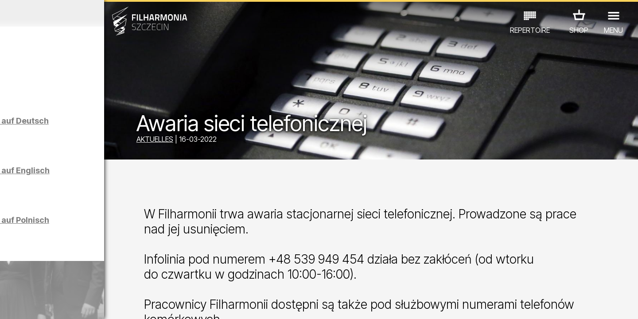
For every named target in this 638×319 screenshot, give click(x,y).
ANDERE (80, 280)
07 (87, 304)
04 (48, 304)
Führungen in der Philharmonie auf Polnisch (103, 232)
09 (113, 304)
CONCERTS (40, 268)
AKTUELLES (212, 140)
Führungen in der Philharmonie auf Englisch (104, 182)
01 (9, 304)
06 (74, 304)
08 (100, 304)
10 (125, 304)
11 (138, 304)
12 (151, 304)
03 (35, 304)
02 (22, 304)
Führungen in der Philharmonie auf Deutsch (103, 133)
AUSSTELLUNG (116, 268)
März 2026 (83, 13)
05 (61, 304)
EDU (75, 268)
